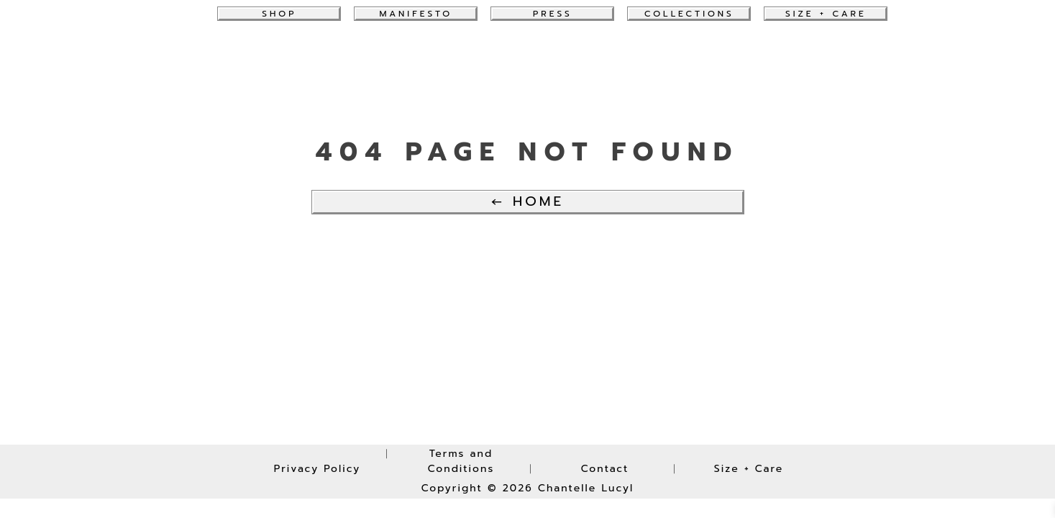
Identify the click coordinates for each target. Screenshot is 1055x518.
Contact (605, 468)
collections (689, 13)
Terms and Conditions (461, 461)
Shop (279, 13)
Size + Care (826, 13)
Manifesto (415, 13)
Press (552, 13)
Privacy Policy (317, 468)
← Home (527, 201)
